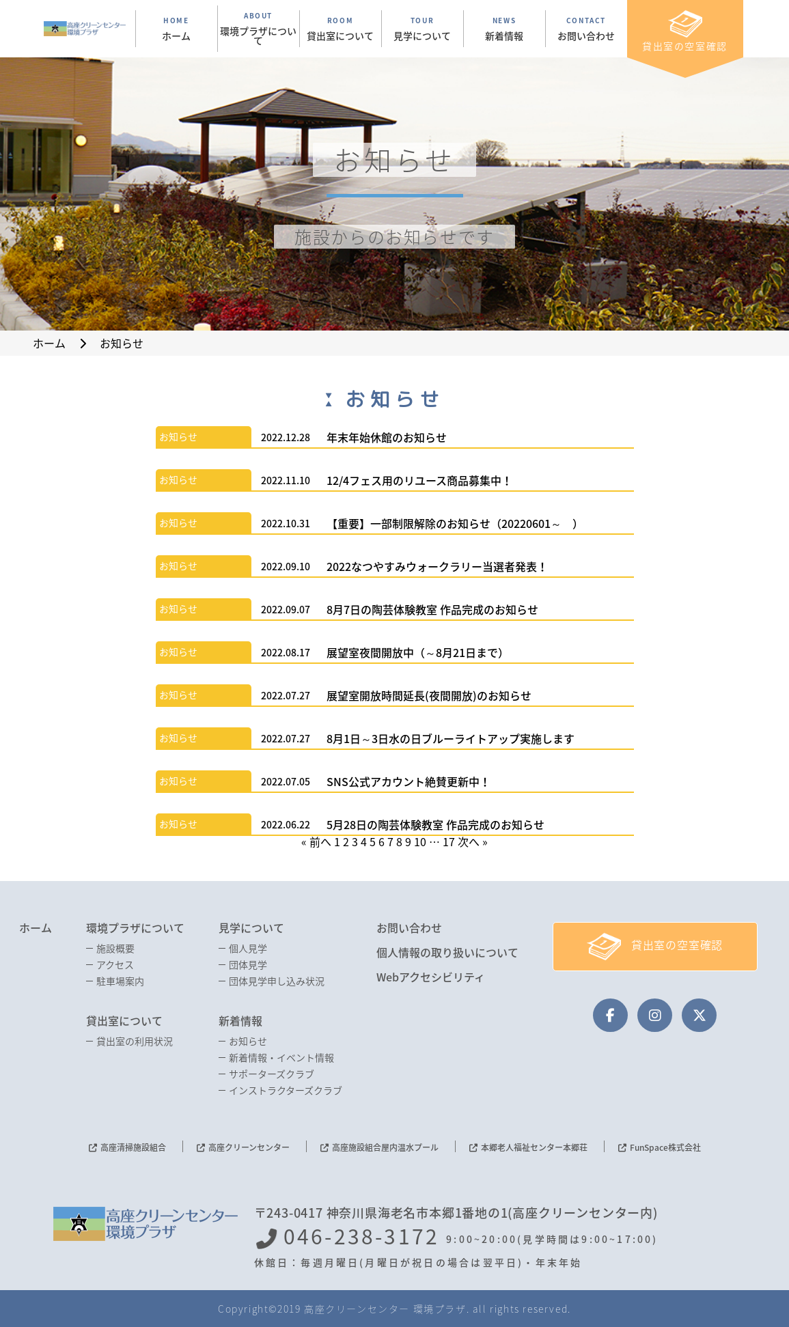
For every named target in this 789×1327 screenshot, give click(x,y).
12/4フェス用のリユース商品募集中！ (419, 480)
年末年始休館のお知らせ (387, 437)
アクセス (115, 964)
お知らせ (178, 436)
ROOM (340, 28)
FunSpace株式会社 (665, 1147)
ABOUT (258, 28)
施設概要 (115, 948)
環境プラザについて (135, 927)
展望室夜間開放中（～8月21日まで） (418, 652)
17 (449, 841)
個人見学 (248, 948)
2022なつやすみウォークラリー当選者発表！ (437, 566)
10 (420, 841)
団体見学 (248, 964)
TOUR (422, 28)
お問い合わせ (409, 927)
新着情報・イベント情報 (281, 1057)
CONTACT (586, 28)
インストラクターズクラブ (285, 1090)
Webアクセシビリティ (430, 976)
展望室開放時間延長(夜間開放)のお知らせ (429, 695)
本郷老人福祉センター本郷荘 (534, 1147)
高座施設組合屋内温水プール (385, 1147)
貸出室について (124, 1020)
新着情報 (240, 1020)
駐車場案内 (120, 981)
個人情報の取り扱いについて (447, 952)
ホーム (35, 927)
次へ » (473, 841)
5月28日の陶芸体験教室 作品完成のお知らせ (435, 824)
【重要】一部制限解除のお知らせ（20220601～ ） (455, 523)
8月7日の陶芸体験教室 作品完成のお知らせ (432, 609)
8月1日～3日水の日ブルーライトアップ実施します (451, 738)
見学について (251, 927)
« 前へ (316, 841)
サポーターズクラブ (271, 1073)
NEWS (504, 28)
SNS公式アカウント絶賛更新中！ (408, 781)
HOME (176, 28)
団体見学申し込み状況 (276, 981)
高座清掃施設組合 (133, 1147)
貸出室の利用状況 (134, 1041)
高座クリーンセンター (249, 1147)
